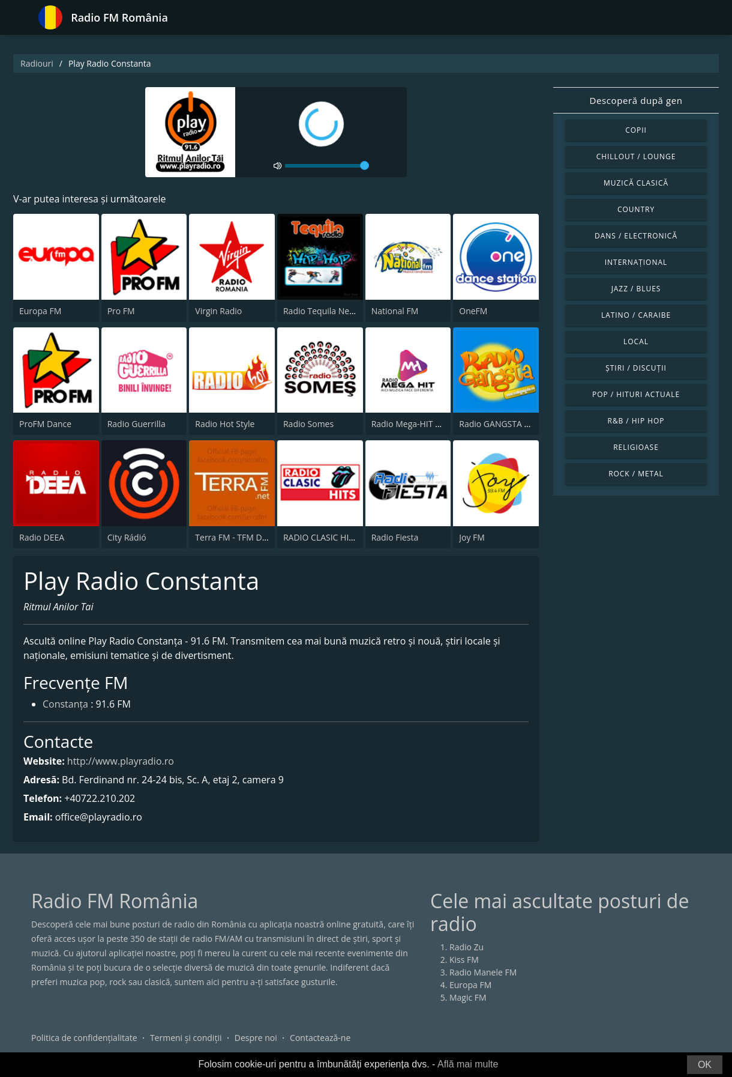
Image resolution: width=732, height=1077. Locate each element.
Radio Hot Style (224, 423)
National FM (395, 311)
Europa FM (40, 311)
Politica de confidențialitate (84, 1037)
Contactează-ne (320, 1037)
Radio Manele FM (483, 972)
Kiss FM (464, 959)
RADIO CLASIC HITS (320, 537)
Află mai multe (467, 1064)
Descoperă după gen (636, 100)
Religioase (636, 447)
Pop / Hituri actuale (636, 394)
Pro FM (121, 311)
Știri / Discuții (636, 368)
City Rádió (126, 537)
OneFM (473, 311)
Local (636, 341)
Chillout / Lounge (636, 156)
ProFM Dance (45, 423)
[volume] (327, 166)
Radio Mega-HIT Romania (420, 423)
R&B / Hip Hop (636, 421)
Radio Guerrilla (136, 423)
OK (705, 1065)
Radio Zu (466, 947)
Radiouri (36, 63)
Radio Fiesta (395, 537)
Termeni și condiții (186, 1037)
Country (636, 209)
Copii (636, 130)
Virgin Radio (218, 311)
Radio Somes (308, 423)
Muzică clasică (636, 183)
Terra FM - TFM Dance (237, 537)
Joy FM (472, 537)
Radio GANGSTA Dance (503, 423)
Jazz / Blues (636, 289)
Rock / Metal (636, 474)
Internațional (636, 262)
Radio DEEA (41, 537)
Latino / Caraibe (636, 315)
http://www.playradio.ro (120, 761)
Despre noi (256, 1037)
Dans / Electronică (636, 236)
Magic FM (468, 997)
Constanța (65, 705)
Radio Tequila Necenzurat (333, 311)
